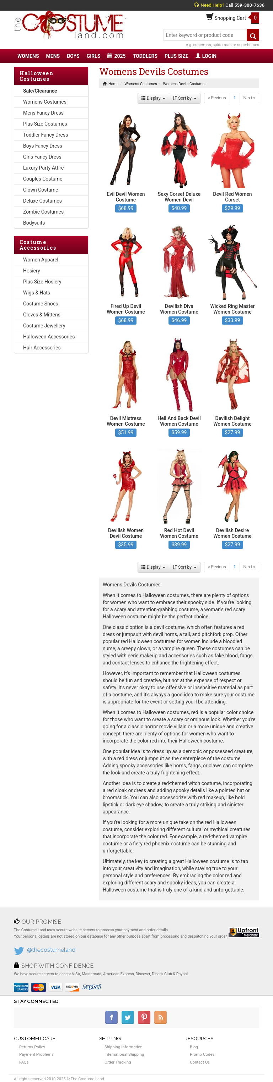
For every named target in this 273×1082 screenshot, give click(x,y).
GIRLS (94, 56)
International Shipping (124, 1054)
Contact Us (200, 1062)
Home (110, 84)
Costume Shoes (40, 304)
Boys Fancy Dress (42, 146)
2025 (116, 56)
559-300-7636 (249, 5)
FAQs (24, 1062)
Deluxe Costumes (42, 201)
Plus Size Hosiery (42, 282)
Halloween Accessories (49, 336)
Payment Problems (36, 1054)
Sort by (185, 98)
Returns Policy (32, 1046)
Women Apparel (40, 260)
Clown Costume (40, 190)
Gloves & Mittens (41, 315)
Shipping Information (124, 1046)
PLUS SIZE (176, 56)
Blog (194, 1046)
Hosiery (31, 271)
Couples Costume (43, 179)
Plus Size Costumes (45, 124)
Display (153, 98)
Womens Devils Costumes (185, 84)
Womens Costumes (44, 102)
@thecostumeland (51, 949)
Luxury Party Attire (43, 168)
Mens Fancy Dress (43, 113)
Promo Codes (202, 1054)
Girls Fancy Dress (42, 157)
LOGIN (206, 56)
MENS (53, 56)
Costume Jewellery (44, 326)
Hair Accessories (42, 347)
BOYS (73, 56)
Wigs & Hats (36, 293)
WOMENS (28, 56)
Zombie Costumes (43, 212)
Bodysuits (34, 223)
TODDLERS (145, 56)
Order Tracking (118, 1062)
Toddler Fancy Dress (45, 135)
